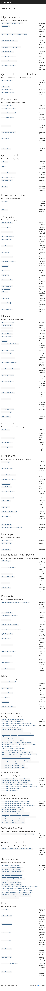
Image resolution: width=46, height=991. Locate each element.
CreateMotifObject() (8, 479)
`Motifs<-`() (12, 61)
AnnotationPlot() (7, 222)
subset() (7, 527)
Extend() (4, 341)
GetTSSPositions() (8, 375)
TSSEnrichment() (7, 180)
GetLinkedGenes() (7, 688)
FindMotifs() (6, 484)
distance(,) (13, 748)
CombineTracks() (7, 232)
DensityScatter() (7, 246)
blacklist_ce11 (7, 924)
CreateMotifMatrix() (8, 108)
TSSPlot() (5, 186)
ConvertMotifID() (7, 468)
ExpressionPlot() (7, 257)
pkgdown (39, 985)
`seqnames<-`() (12, 875)
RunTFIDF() (5, 138)
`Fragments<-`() (15, 47)
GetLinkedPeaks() (7, 693)
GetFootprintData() (8, 438)
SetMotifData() (7, 524)
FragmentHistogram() (8, 173)
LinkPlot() (5, 266)
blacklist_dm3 (6, 932)
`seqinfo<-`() (12, 867)
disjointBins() (12, 788)
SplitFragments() (7, 634)
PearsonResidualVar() (9, 132)
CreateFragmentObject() (9, 615)
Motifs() (4, 61)
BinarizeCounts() (7, 105)
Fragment (15, 624)
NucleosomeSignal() (8, 177)
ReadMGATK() (5, 583)
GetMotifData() (7, 487)
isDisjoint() (12, 786)
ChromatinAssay (22, 34)
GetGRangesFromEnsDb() (9, 362)
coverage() (11, 834)
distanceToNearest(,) (16, 758)
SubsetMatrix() (7, 412)
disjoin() (10, 784)
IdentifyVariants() (8, 576)
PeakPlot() (5, 275)
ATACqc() (4, 161)
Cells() (8, 602)
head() (7, 662)
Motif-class (5, 498)
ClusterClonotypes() (8, 567)
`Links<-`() (11, 56)
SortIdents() (6, 399)
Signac (3, 2)
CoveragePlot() (7, 239)
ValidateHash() (7, 656)
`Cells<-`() (5, 26)
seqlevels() (11, 869)
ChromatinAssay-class (9, 34)
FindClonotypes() (7, 574)
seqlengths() (12, 877)
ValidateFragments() (8, 651)
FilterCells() (6, 620)
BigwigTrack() (6, 227)
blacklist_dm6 (6, 940)
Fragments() (5, 47)
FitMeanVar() (6, 125)
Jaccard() (5, 201)
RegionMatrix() (7, 543)
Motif (12, 498)
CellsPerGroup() (7, 328)
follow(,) (12, 729)
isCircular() (12, 884)
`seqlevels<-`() (13, 871)
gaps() (9, 782)
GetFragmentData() (8, 51)
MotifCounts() (6, 500)
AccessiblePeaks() (8, 322)
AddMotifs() (5, 462)
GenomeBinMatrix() (8, 92)
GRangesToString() (8, 350)
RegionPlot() (6, 289)
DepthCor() (5, 252)
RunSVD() (4, 209)
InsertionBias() (7, 442)
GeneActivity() (7, 353)
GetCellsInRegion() (8, 357)
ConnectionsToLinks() (9, 682)
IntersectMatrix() (8, 381)
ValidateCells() (7, 645)
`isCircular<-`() (13, 886)
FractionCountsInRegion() (10, 344)
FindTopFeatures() (8, 117)
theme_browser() (7, 309)
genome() (10, 880)
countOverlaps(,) (16, 813)
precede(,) (13, 719)
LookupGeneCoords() (8, 388)
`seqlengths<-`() (13, 879)
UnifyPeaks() (6, 148)
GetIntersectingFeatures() (10, 368)
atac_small (5, 909)
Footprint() (5, 429)
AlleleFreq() (6, 561)
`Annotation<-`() (17, 23)
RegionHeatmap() (7, 286)
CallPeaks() (5, 87)
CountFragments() (7, 612)
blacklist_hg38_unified (9, 963)
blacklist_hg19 (7, 949)
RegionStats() (6, 516)
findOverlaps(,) (15, 801)
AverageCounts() (7, 325)
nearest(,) (13, 738)
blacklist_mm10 (7, 972)
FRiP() (4, 166)
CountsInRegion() (7, 333)
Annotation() (6, 23)
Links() (4, 56)
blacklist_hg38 (7, 957)
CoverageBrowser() (8, 236)
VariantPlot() (6, 303)
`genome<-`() (12, 882)
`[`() (17, 527)
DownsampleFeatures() (9, 113)
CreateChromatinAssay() (9, 40)
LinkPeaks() (5, 697)
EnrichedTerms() (7, 336)
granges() (10, 848)
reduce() (10, 780)
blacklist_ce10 (7, 915)
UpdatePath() (6, 638)
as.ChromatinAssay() (8, 65)
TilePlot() (5, 298)
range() (10, 779)
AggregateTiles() (7, 80)
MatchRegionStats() (8, 392)
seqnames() (11, 873)
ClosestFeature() (7, 331)
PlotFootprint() (7, 280)
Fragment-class (7, 624)
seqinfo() (10, 865)
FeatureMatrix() (7, 89)
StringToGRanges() (8, 409)
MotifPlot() (5, 270)
